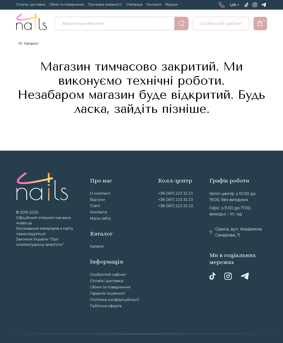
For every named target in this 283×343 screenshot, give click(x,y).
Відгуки (171, 4)
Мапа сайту (100, 218)
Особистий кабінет (221, 23)
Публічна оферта (105, 306)
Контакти (153, 4)
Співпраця (134, 4)
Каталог (31, 43)
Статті (95, 206)
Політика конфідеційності (114, 300)
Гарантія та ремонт (107, 293)
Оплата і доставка (30, 4)
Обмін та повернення (66, 4)
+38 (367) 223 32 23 (175, 193)
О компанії (100, 193)
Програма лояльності (105, 4)
